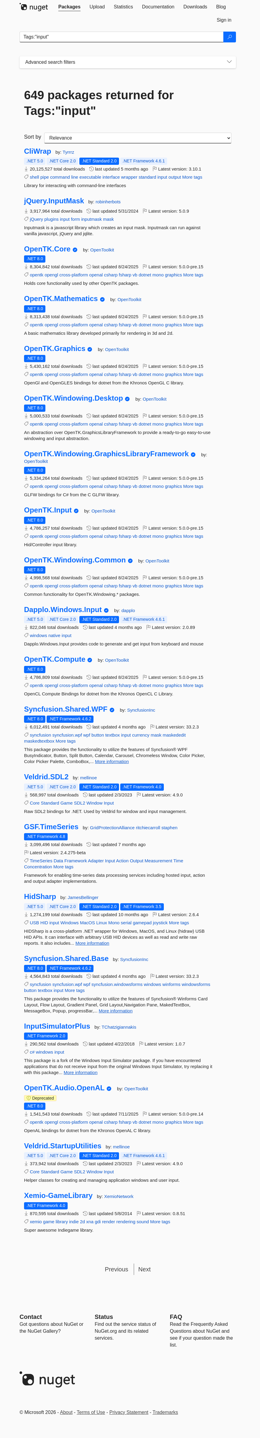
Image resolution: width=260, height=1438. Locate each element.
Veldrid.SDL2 (46, 777)
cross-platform (74, 274)
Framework (75, 860)
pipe (44, 177)
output (174, 177)
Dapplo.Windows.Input (63, 609)
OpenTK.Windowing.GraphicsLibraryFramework (106, 454)
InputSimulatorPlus (57, 1026)
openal (96, 274)
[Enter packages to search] (122, 37)
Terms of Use (91, 1412)
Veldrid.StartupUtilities (62, 1146)
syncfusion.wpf (67, 734)
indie (74, 1221)
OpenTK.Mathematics (61, 298)
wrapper (129, 177)
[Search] (229, 37)
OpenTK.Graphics (54, 348)
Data (58, 860)
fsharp (125, 274)
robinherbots (108, 201)
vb (135, 274)
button (97, 734)
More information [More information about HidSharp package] (92, 943)
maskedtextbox (39, 741)
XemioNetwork (118, 1196)
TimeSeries (41, 860)
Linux (101, 922)
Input (109, 802)
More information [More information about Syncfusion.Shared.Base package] (116, 1010)
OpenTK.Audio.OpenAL (64, 1088)
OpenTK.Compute (54, 659)
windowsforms (196, 984)
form (75, 219)
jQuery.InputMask (54, 201)
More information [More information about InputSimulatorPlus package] (81, 1072)
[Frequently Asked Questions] (176, 1316)
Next (144, 1269)
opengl (51, 274)
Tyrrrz (68, 152)
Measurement (158, 860)
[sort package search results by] (137, 138)
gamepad (142, 922)
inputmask (91, 219)
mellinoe (88, 777)
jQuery (36, 219)
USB (34, 922)
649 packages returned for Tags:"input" (99, 102)
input (162, 177)
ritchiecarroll (148, 827)
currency (140, 734)
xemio (36, 1221)
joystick (160, 922)
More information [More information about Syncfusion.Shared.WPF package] (112, 761)
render (108, 1221)
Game (66, 802)
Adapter (96, 860)
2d (82, 1221)
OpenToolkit (102, 249)
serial (126, 922)
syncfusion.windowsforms (116, 984)
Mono (114, 922)
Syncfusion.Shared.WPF (65, 709)
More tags (192, 177)
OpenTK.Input (48, 510)
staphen (169, 827)
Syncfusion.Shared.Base (66, 958)
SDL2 (79, 802)
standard (147, 177)
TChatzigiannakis (119, 1027)
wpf (86, 734)
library (62, 1221)
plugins (51, 219)
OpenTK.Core (47, 249)
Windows (69, 922)
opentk (36, 274)
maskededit (174, 734)
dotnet (145, 274)
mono (158, 274)
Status (104, 1316)
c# (32, 1052)
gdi (98, 1221)
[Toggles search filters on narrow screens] (229, 62)
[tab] (69, 7)
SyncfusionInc (141, 710)
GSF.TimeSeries (51, 827)
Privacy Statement (128, 1412)
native (54, 635)
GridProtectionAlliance (113, 827)
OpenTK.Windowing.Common (75, 560)
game (48, 1221)
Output (136, 860)
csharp (111, 274)
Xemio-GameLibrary (58, 1195)
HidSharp (40, 896)
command (60, 177)
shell (34, 177)
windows (38, 635)
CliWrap (37, 151)
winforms (171, 984)
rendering (125, 1221)
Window (94, 802)
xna (89, 1221)
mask (108, 219)
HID (44, 922)
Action (122, 860)
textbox (112, 734)
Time (178, 860)
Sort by (32, 137)
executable (90, 177)
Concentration (38, 866)
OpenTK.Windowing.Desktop (73, 398)
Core (35, 802)
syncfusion (40, 734)
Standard (50, 802)
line (74, 177)
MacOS (87, 922)
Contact (31, 1316)
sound (142, 1221)
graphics (173, 274)
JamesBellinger (83, 897)
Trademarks (165, 1412)
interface (111, 177)
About (66, 1412)
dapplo (128, 610)
